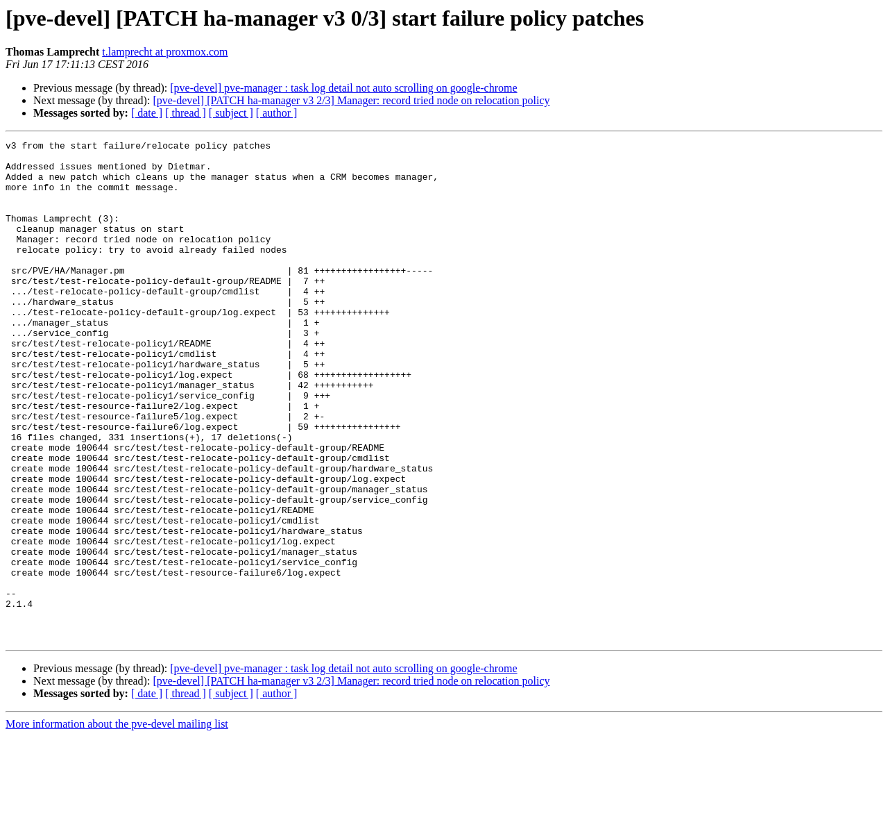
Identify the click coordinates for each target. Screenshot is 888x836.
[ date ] (146, 113)
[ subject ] (231, 113)
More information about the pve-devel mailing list (117, 824)
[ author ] (277, 113)
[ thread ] (185, 113)
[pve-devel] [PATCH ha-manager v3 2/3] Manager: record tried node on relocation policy (351, 100)
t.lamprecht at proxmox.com (165, 52)
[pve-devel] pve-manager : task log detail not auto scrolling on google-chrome (343, 88)
